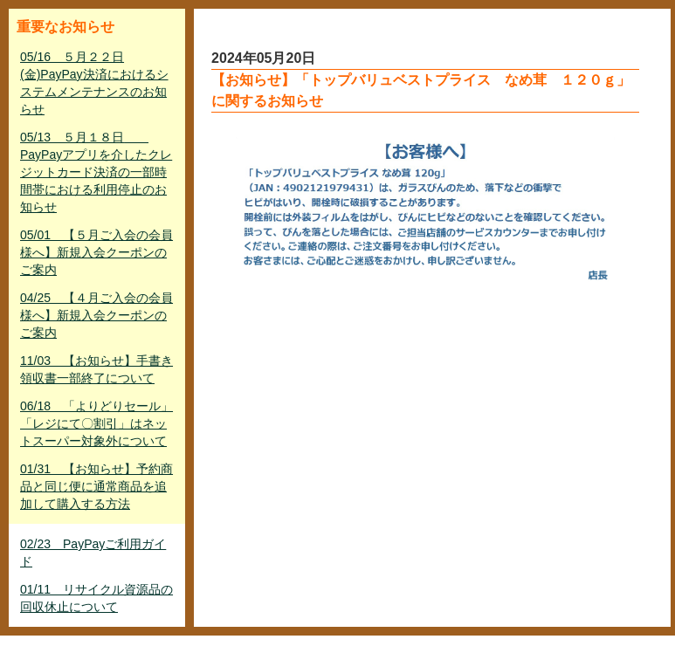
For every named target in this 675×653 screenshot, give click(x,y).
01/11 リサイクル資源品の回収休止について (96, 598)
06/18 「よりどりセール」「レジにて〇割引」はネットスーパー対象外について (96, 423)
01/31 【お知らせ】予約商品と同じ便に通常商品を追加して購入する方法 (96, 486)
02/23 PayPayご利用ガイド (93, 552)
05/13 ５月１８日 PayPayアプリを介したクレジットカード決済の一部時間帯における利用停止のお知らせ (96, 172)
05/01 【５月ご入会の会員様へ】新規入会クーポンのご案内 (96, 252)
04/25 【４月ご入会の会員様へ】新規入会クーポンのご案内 (96, 315)
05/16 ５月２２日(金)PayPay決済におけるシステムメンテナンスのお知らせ (94, 83)
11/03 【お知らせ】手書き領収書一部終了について (96, 369)
